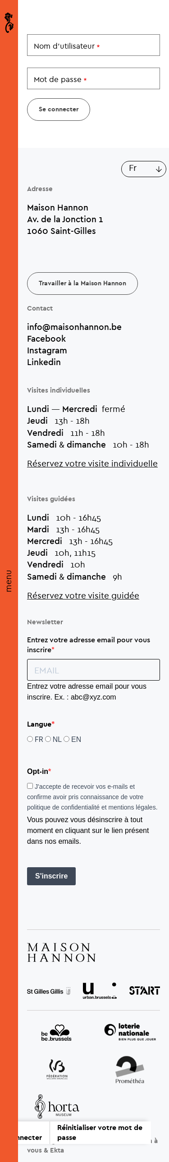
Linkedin (44, 362)
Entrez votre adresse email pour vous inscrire (88, 644)
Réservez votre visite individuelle (92, 463)
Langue (39, 724)
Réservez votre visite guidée (83, 595)
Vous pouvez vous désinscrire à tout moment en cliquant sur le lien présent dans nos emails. (88, 830)
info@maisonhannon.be (74, 326)
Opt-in (37, 771)
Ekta (57, 1150)
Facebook (46, 338)
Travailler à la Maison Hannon (82, 283)
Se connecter (24, 1132)
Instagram (47, 350)
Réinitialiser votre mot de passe (99, 1132)
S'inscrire (51, 876)
